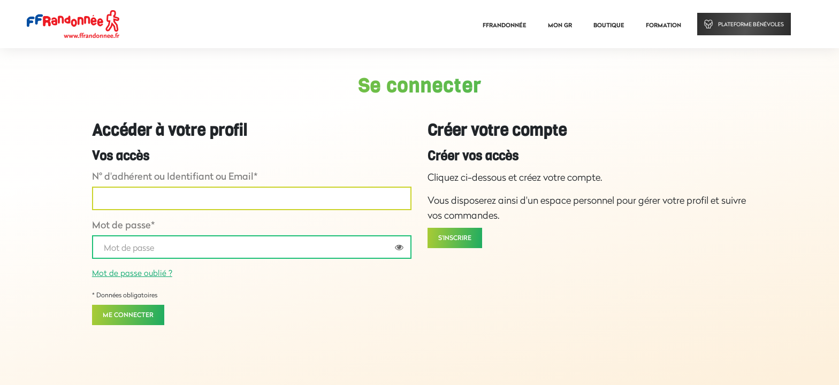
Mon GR (560, 25)
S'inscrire (454, 237)
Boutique (608, 25)
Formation (663, 25)
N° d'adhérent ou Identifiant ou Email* (174, 176)
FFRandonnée (505, 25)
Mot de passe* (123, 224)
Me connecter (128, 314)
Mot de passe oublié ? (132, 272)
